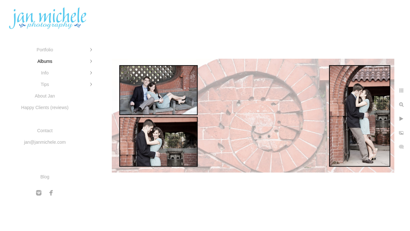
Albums (45, 61)
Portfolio (45, 49)
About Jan (45, 95)
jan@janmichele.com (45, 142)
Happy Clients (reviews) (45, 107)
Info (44, 72)
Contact (45, 130)
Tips (45, 84)
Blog (44, 176)
